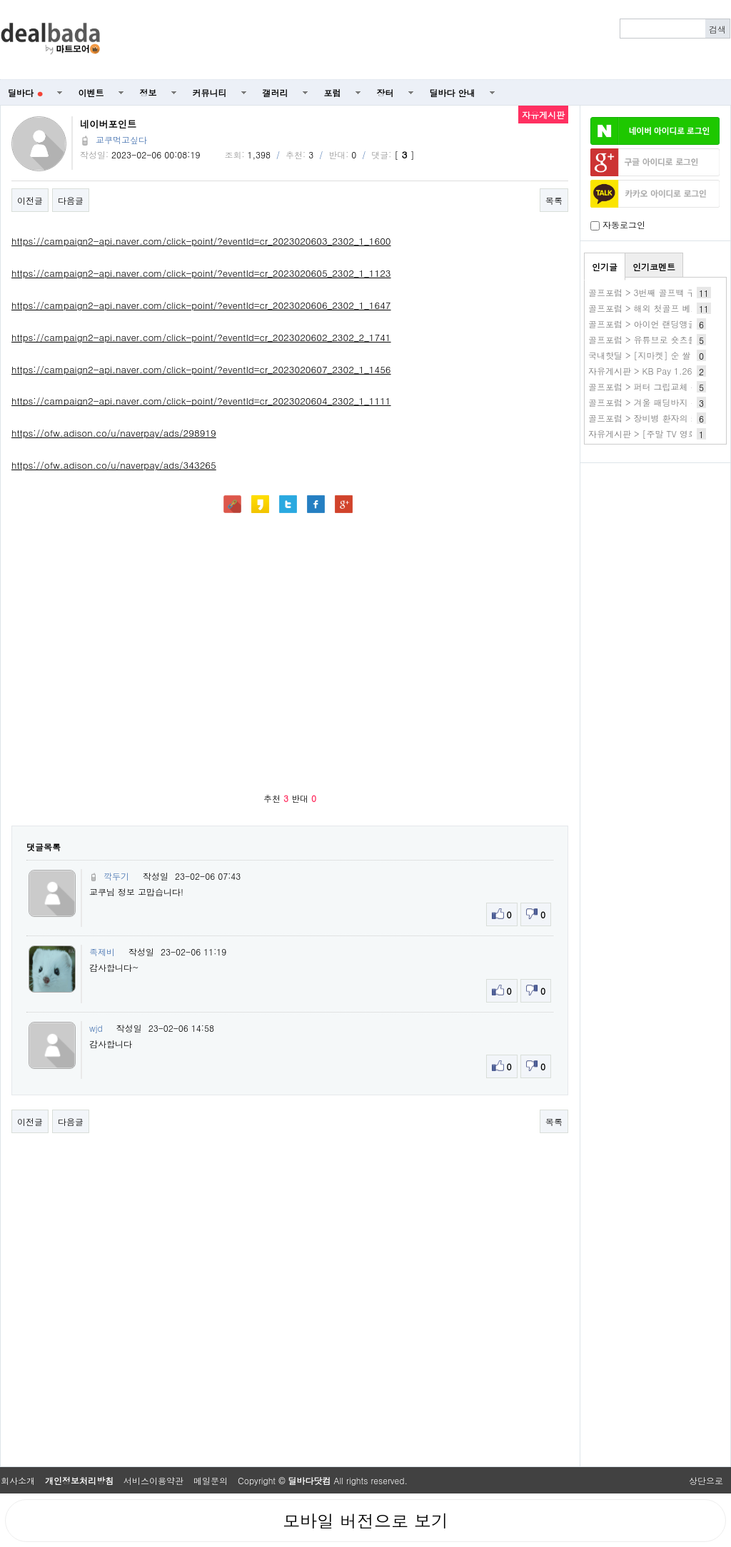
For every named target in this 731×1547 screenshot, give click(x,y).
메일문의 (210, 1480)
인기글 (604, 266)
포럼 (332, 92)
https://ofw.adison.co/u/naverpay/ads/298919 (113, 433)
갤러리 (275, 92)
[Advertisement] (655, 546)
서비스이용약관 (153, 1480)
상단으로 (706, 1480)
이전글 (30, 200)
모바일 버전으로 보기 (365, 1520)
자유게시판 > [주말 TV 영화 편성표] (659, 433)
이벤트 (91, 92)
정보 (148, 92)
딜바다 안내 (452, 92)
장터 (385, 92)
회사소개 (18, 1480)
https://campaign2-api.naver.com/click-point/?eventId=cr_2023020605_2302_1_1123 (201, 273)
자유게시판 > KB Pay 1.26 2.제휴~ (657, 371)
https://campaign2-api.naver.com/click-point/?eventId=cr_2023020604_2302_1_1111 (201, 400)
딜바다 (25, 92)
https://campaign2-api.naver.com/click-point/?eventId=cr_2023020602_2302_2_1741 (201, 337)
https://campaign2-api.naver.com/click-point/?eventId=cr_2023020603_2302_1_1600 (201, 241)
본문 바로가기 (0, 0)
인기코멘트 (653, 266)
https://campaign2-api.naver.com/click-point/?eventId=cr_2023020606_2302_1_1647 (201, 305)
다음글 (71, 200)
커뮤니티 (210, 92)
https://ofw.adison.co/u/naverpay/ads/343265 (113, 465)
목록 (554, 200)
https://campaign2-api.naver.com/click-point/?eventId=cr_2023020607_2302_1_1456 (201, 369)
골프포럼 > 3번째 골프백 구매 (646, 292)
